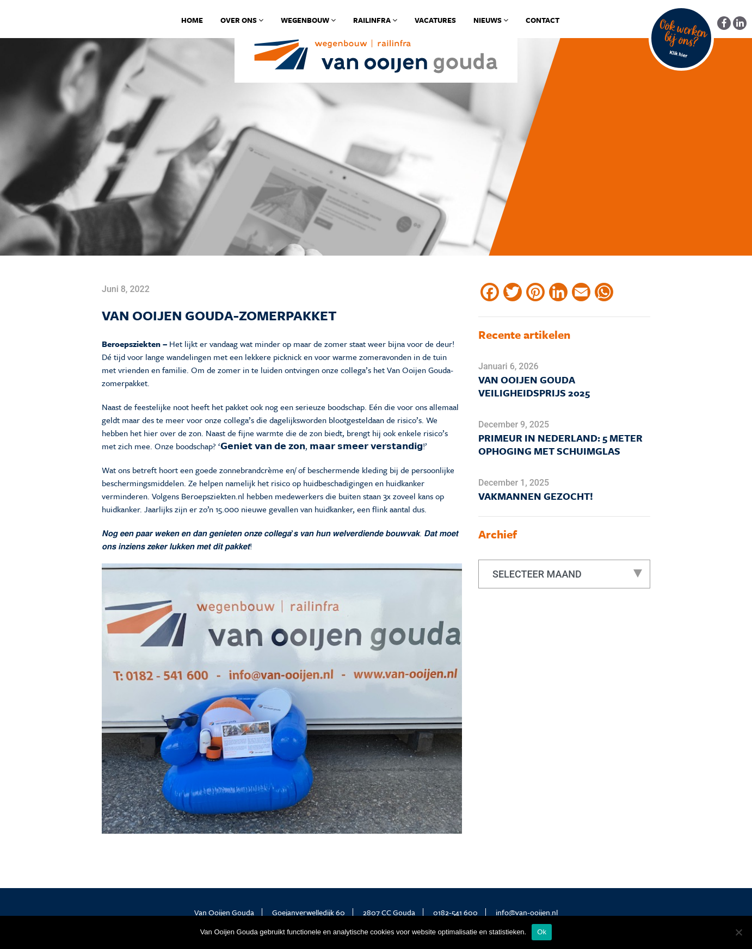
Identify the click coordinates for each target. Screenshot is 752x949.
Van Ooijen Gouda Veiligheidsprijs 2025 (534, 386)
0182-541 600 (455, 912)
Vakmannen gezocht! (535, 496)
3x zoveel (399, 496)
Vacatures (435, 20)
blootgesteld (350, 420)
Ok (541, 932)
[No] (738, 932)
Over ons (241, 20)
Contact (542, 20)
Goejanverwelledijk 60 (308, 912)
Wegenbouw (308, 20)
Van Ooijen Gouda (224, 912)
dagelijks (284, 420)
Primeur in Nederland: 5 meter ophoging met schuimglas (560, 444)
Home (192, 20)
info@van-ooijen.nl (527, 912)
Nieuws (490, 20)
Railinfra (375, 20)
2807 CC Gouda (389, 912)
